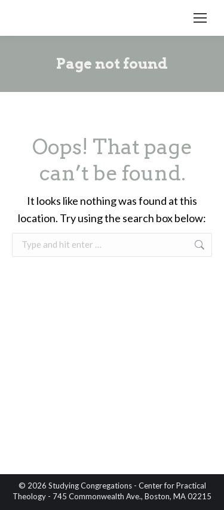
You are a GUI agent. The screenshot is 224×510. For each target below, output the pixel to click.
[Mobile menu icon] (200, 18)
